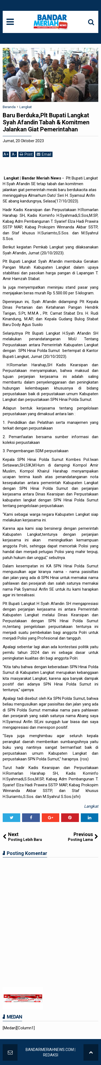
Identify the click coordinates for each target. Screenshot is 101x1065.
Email (44, 154)
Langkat (91, 806)
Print (26, 154)
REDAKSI (50, 1055)
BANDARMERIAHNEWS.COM (50, 1049)
